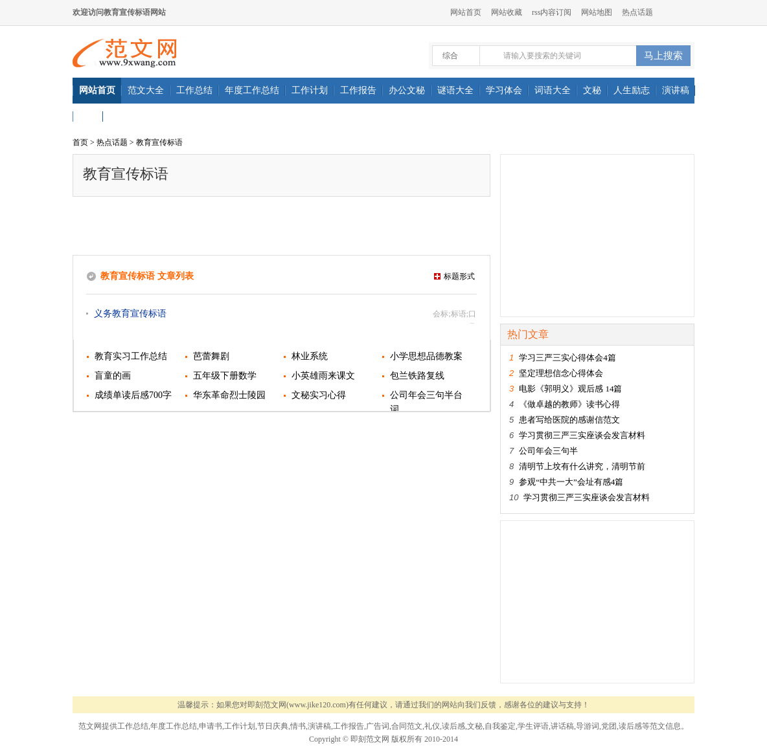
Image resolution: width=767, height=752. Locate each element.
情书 (298, 726)
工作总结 (132, 726)
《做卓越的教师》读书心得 (569, 404)
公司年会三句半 (548, 451)
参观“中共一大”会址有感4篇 (571, 482)
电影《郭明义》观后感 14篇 (570, 388)
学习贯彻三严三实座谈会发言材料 (582, 435)
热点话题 (637, 12)
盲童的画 (113, 376)
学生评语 (533, 726)
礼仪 (432, 726)
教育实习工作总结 (131, 356)
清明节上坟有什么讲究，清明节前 (582, 466)
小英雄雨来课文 (323, 376)
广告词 (377, 726)
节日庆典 (272, 726)
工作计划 (239, 726)
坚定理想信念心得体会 (561, 373)
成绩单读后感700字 (133, 395)
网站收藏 (506, 12)
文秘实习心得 (319, 395)
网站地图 (596, 12)
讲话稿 (562, 726)
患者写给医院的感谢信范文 (569, 420)
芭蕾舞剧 (211, 356)
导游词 (587, 726)
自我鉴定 (500, 726)
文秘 (475, 726)
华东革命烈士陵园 (229, 395)
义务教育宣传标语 (130, 313)
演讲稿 (319, 726)
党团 (609, 726)
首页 (80, 142)
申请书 (210, 726)
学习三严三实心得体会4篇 (567, 357)
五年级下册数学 (225, 376)
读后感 (453, 726)
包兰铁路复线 (417, 376)
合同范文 (406, 726)
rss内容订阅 (551, 12)
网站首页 (465, 12)
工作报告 (348, 726)
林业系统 (310, 356)
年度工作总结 (173, 726)
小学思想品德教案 (426, 356)
